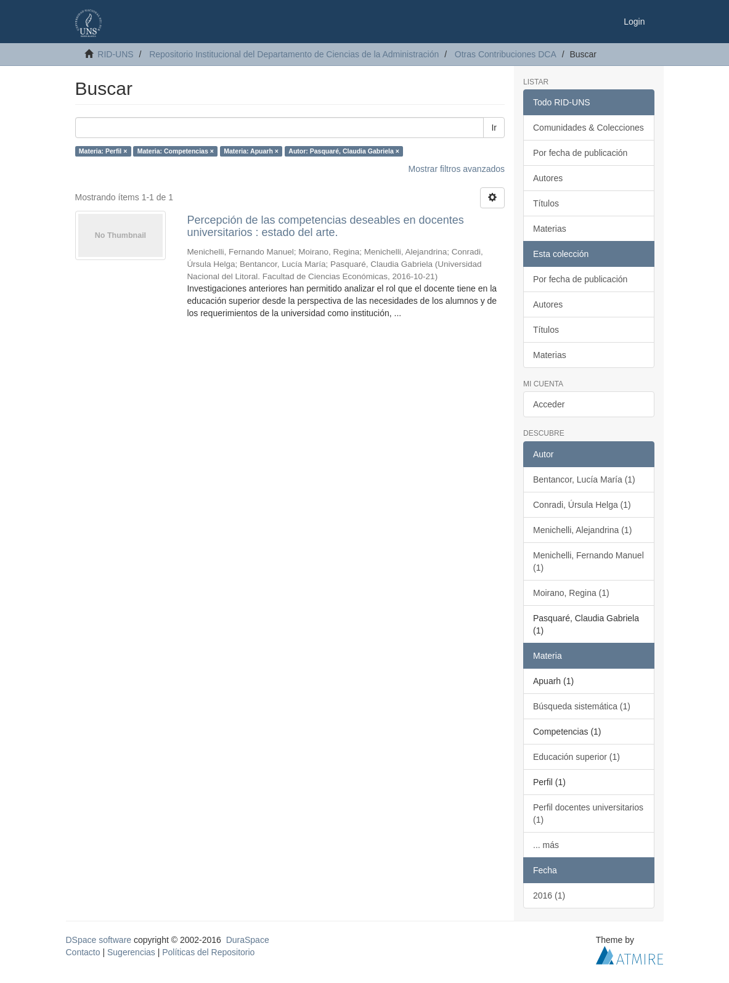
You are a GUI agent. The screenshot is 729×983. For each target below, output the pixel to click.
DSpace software (99, 940)
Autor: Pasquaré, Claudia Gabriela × (343, 151)
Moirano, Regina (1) (571, 593)
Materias (549, 229)
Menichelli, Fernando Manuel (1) (588, 561)
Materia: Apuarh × (251, 151)
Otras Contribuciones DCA (505, 54)
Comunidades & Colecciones (588, 128)
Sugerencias (131, 952)
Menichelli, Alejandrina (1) (582, 530)
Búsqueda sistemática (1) (581, 706)
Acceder (548, 404)
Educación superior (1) (576, 757)
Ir (494, 128)
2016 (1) (549, 895)
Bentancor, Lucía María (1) (584, 479)
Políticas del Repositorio (208, 952)
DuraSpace (247, 940)
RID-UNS (115, 54)
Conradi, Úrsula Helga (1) (582, 505)
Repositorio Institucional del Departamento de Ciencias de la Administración (294, 54)
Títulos (546, 203)
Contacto (83, 952)
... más (546, 845)
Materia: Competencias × (175, 151)
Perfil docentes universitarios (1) (588, 813)
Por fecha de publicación (580, 153)
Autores (548, 178)
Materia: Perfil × (103, 151)
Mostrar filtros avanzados (457, 169)
